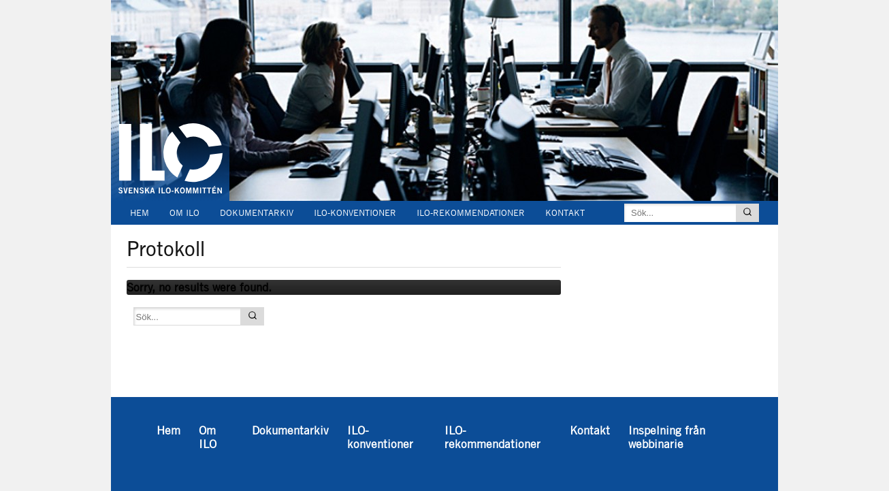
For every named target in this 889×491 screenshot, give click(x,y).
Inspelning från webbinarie (196, 235)
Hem (139, 213)
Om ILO (184, 213)
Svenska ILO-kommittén (170, 107)
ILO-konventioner (355, 213)
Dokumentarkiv (256, 213)
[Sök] (747, 213)
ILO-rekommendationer (471, 213)
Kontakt (565, 213)
